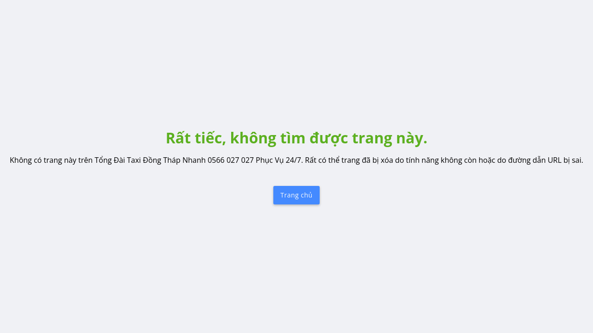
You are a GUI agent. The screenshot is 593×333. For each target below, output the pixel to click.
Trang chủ (296, 195)
